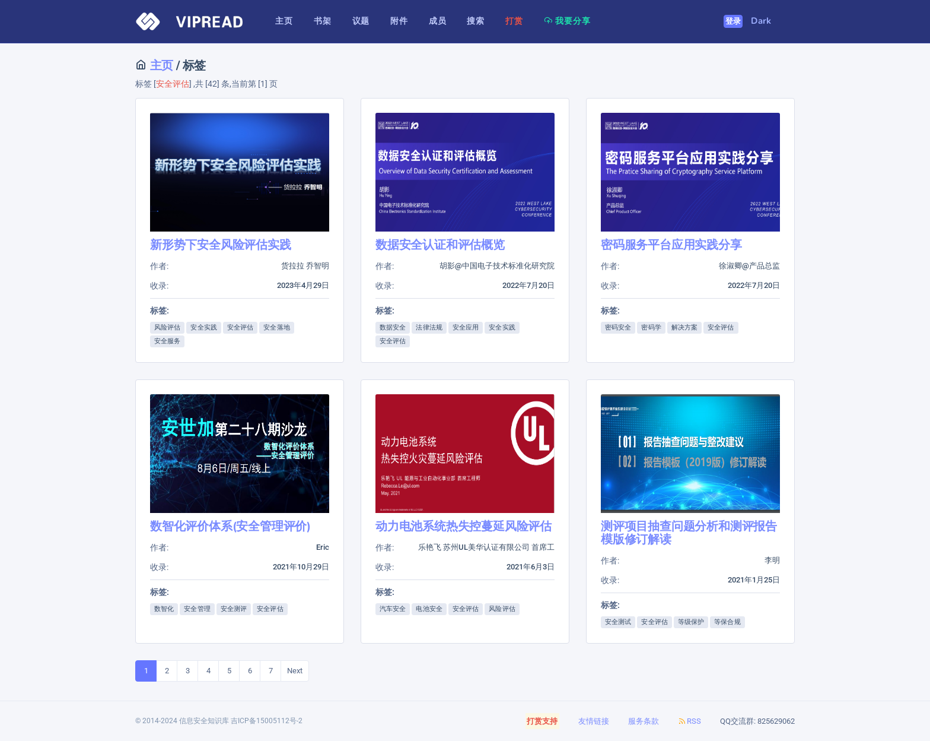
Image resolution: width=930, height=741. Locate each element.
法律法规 (429, 327)
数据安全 (393, 327)
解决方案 (684, 327)
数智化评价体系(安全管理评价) (230, 526)
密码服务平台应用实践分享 (671, 245)
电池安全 (429, 609)
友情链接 (593, 721)
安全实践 (203, 327)
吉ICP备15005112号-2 (266, 721)
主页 (160, 66)
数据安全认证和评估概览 (440, 245)
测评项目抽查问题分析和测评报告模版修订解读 (689, 532)
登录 (733, 21)
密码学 (651, 327)
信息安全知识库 (204, 721)
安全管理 (197, 609)
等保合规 (727, 622)
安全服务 (167, 341)
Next (294, 670)
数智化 (164, 609)
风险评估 (167, 327)
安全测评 (234, 609)
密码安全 (618, 327)
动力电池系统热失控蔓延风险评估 (463, 526)
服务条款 (643, 721)
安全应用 (466, 327)
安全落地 (276, 327)
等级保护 (691, 622)
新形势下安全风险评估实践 (220, 245)
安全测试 (618, 622)
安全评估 (240, 327)
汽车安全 (393, 609)
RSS (689, 721)
